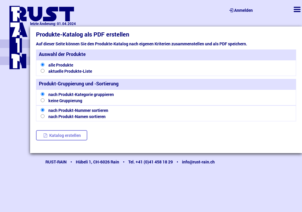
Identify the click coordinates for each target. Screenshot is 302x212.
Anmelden (240, 10)
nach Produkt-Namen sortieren (77, 116)
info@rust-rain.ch (198, 162)
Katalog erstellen (61, 135)
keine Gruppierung (65, 100)
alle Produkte (60, 65)
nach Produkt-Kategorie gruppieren (81, 94)
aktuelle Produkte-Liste (70, 71)
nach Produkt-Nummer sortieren (78, 110)
